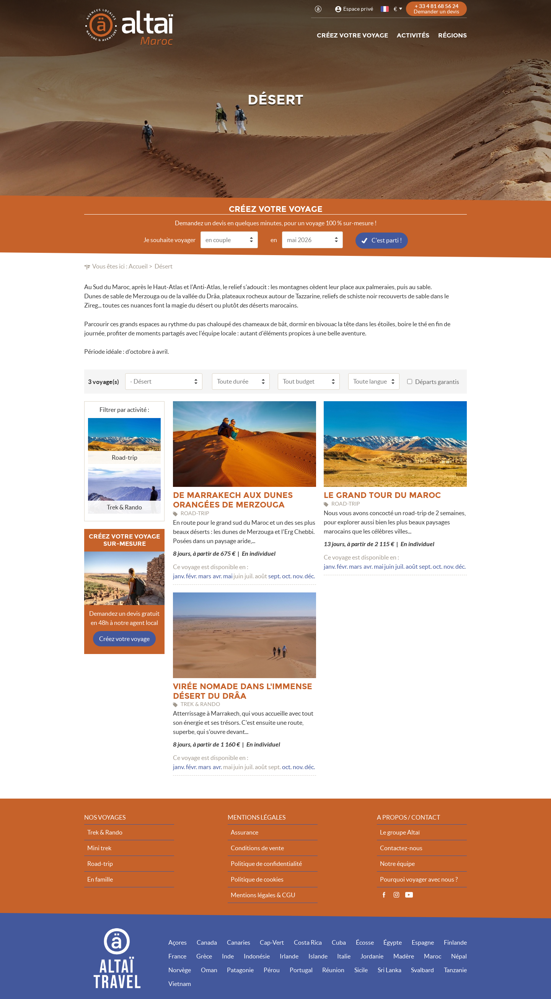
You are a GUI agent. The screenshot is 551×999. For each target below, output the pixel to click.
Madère (403, 955)
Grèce (204, 955)
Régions (452, 35)
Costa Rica (308, 942)
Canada (207, 942)
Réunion (333, 969)
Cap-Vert (272, 942)
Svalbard (422, 969)
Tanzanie (455, 969)
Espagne (423, 942)
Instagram (396, 894)
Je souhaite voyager (169, 239)
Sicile (361, 969)
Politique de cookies (257, 878)
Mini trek (99, 847)
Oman (209, 969)
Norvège (179, 969)
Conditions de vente (257, 847)
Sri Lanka (389, 969)
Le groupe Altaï (400, 831)
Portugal (301, 969)
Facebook (384, 894)
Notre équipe (397, 863)
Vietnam (179, 983)
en (274, 239)
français (385, 9)
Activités (413, 35)
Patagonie (240, 969)
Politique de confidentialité (266, 863)
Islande (318, 955)
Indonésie (257, 955)
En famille (100, 878)
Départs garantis (437, 381)
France (177, 955)
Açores (177, 942)
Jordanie (371, 955)
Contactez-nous (401, 847)
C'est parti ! (387, 239)
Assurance (244, 831)
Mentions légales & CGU (263, 894)
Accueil (138, 265)
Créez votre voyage (352, 35)
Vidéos (409, 894)
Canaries (238, 942)
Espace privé (358, 9)
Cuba (339, 942)
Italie (343, 955)
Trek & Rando (104, 831)
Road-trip (100, 863)
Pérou (272, 969)
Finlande (455, 942)
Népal (459, 955)
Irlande (289, 955)
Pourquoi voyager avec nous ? (419, 878)
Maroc (432, 955)
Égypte (392, 942)
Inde (228, 955)
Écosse (365, 942)
